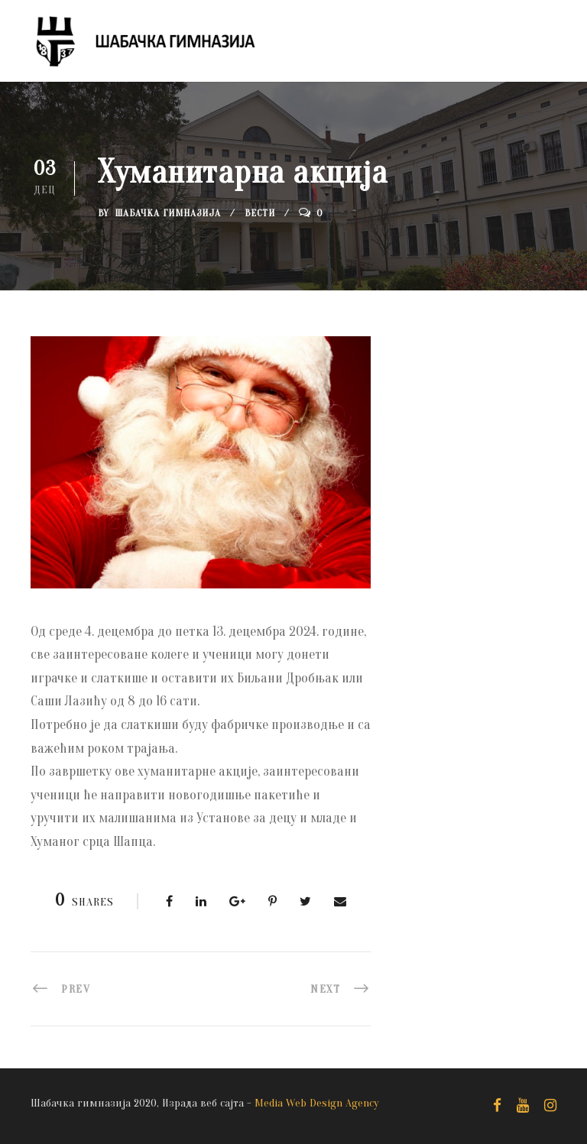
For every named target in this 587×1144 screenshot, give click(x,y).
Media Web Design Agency (317, 1103)
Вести (260, 213)
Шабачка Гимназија (168, 213)
